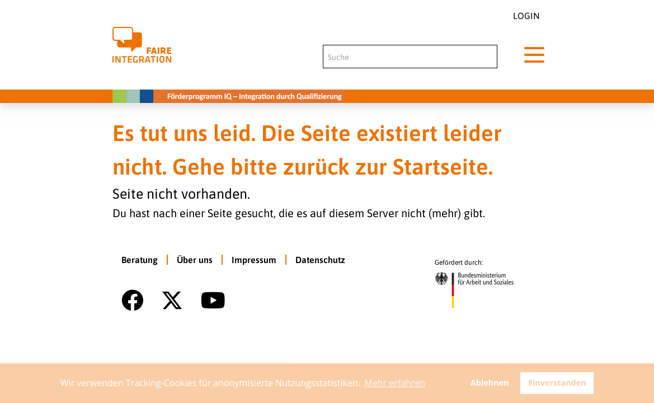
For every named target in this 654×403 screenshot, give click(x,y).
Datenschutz (320, 260)
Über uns (195, 260)
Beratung (139, 260)
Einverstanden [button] (557, 382)
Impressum (254, 260)
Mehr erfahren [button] (394, 383)
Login (526, 16)
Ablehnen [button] (489, 382)
